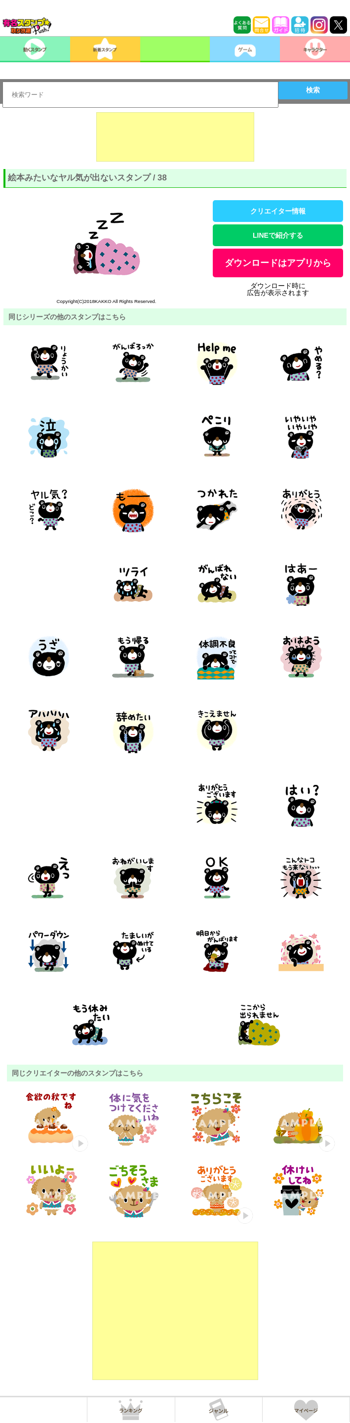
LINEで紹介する (278, 235)
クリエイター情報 (278, 211)
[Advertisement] (175, 137)
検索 (313, 90)
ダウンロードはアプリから (278, 263)
